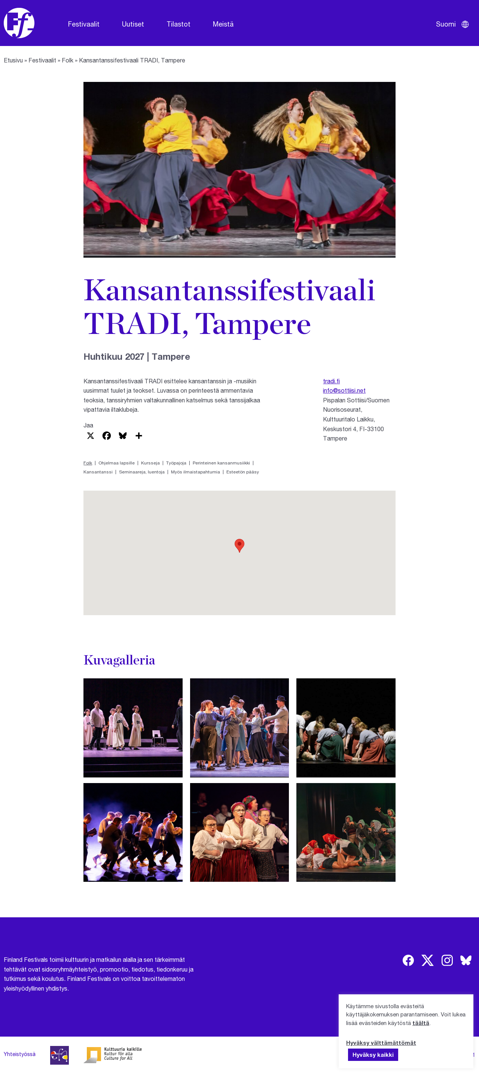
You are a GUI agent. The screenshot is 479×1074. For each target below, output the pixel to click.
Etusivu (13, 60)
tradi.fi (331, 380)
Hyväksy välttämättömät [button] (381, 1042)
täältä (420, 1022)
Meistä (223, 24)
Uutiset (133, 24)
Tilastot (178, 24)
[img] (408, 960)
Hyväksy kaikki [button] (373, 1054)
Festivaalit (84, 24)
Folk (67, 60)
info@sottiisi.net (344, 390)
